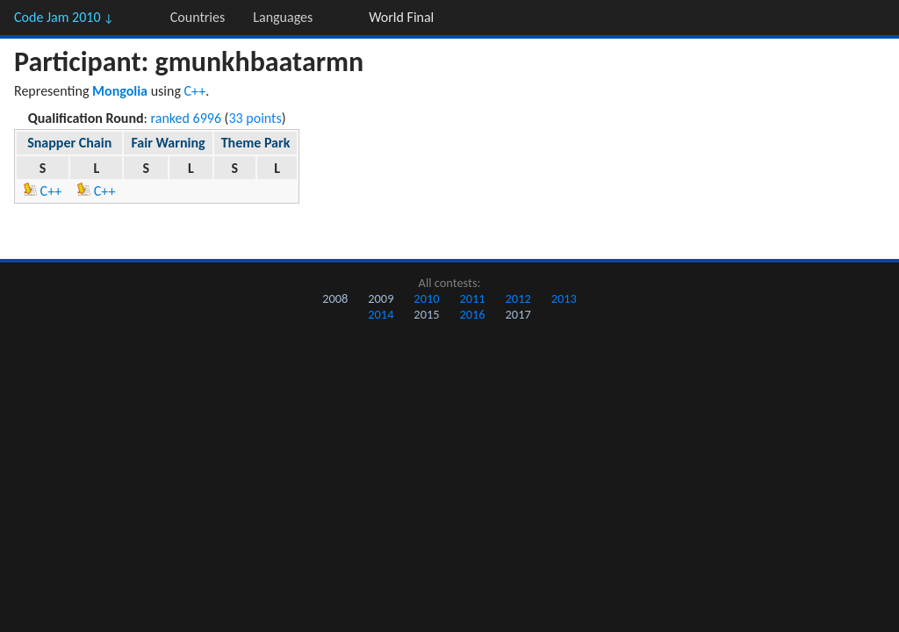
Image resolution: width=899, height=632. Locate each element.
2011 (472, 298)
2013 (564, 298)
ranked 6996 (186, 118)
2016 (472, 314)
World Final (401, 17)
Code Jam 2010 (64, 17)
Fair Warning (168, 142)
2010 (426, 298)
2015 (426, 314)
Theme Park (256, 142)
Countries (197, 17)
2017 (518, 314)
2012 (518, 298)
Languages (283, 17)
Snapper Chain (69, 142)
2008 (335, 298)
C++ (195, 91)
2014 (380, 314)
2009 (380, 298)
